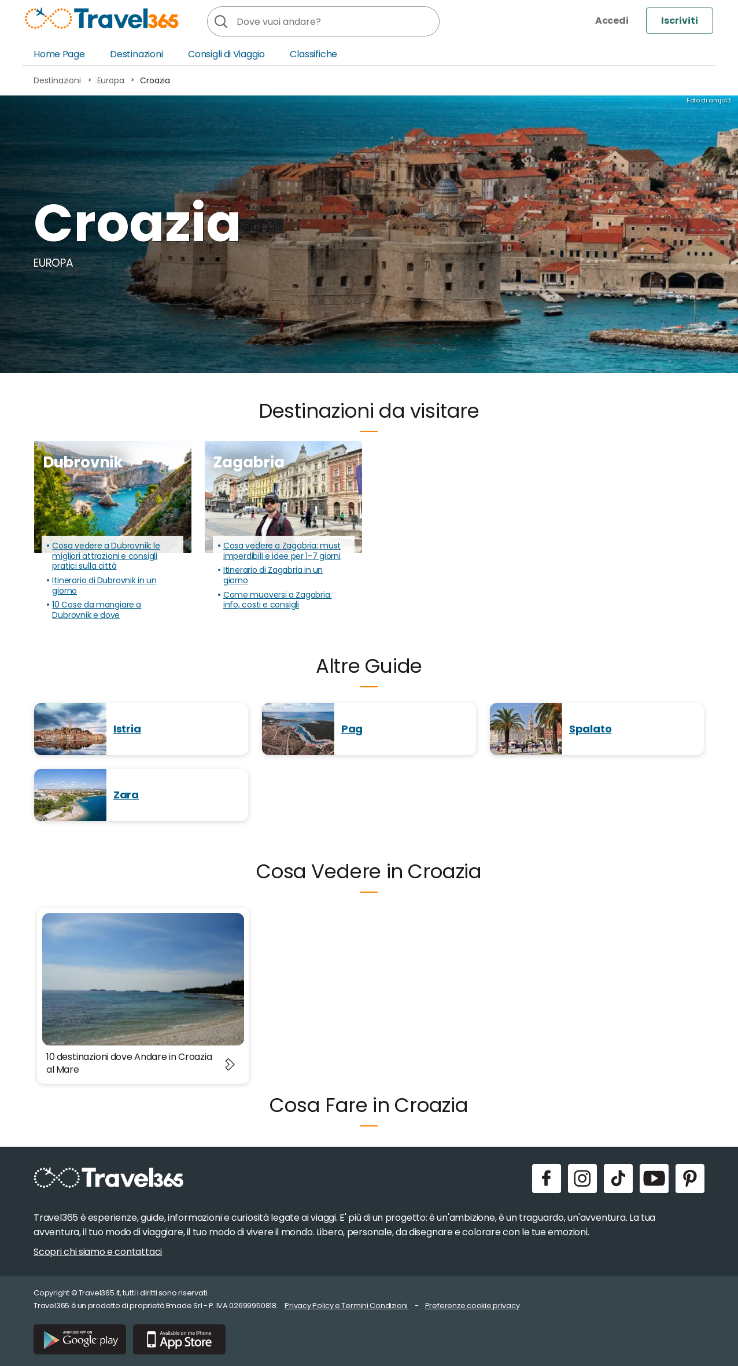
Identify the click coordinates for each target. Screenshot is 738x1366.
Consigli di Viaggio (226, 54)
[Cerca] (220, 21)
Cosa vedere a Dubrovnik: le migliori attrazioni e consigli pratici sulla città (106, 556)
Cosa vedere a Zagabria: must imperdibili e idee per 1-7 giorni (282, 551)
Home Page (59, 54)
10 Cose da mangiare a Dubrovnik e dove (96, 610)
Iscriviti (679, 20)
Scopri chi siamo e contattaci (98, 1251)
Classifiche (313, 54)
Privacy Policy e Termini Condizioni (346, 1305)
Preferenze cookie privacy (472, 1305)
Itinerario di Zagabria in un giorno (273, 575)
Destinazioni (136, 54)
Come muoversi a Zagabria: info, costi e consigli (277, 600)
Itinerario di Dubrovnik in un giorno (104, 586)
